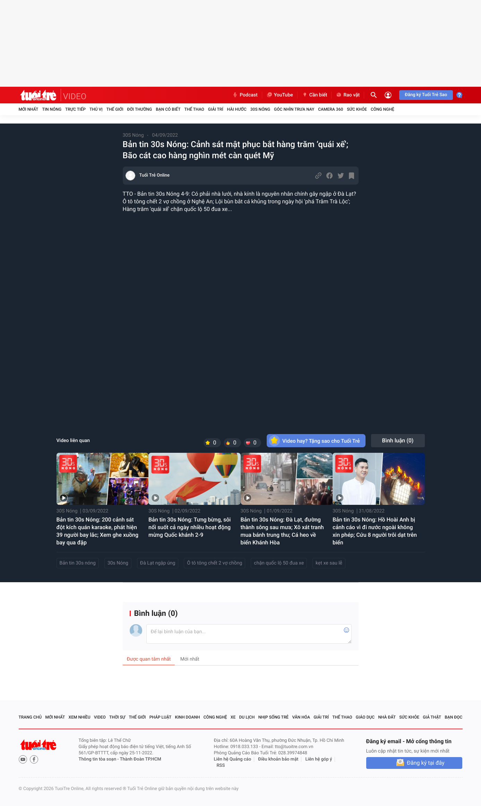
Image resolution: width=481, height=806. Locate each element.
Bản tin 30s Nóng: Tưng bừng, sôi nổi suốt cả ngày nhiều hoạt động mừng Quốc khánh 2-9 (189, 527)
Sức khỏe (357, 109)
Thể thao (194, 109)
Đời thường (139, 109)
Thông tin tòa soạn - (99, 759)
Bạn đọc (453, 717)
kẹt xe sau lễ (329, 563)
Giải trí (215, 109)
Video (100, 717)
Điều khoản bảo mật (278, 759)
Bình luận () (398, 440)
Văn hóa (301, 717)
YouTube (279, 95)
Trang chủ (30, 717)
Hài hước (237, 109)
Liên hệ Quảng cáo (232, 759)
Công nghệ (382, 109)
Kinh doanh (187, 717)
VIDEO (75, 96)
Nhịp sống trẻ (273, 717)
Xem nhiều (80, 717)
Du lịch (247, 717)
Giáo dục (365, 717)
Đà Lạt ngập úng (157, 563)
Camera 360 (330, 109)
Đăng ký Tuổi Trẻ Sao (426, 94)
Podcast (245, 95)
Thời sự (117, 717)
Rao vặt (348, 95)
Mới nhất (28, 109)
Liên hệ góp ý (319, 759)
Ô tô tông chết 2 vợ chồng (214, 563)
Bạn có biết (168, 109)
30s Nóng (118, 563)
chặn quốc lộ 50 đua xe (279, 563)
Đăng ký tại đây (425, 763)
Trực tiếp (75, 109)
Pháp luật (160, 717)
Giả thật (432, 717)
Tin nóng (51, 109)
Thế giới (114, 109)
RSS (221, 765)
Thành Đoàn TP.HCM (140, 759)
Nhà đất (387, 717)
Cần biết (314, 95)
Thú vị (96, 109)
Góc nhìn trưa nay (294, 109)
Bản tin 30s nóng (78, 563)
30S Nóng (260, 109)
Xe (233, 717)
